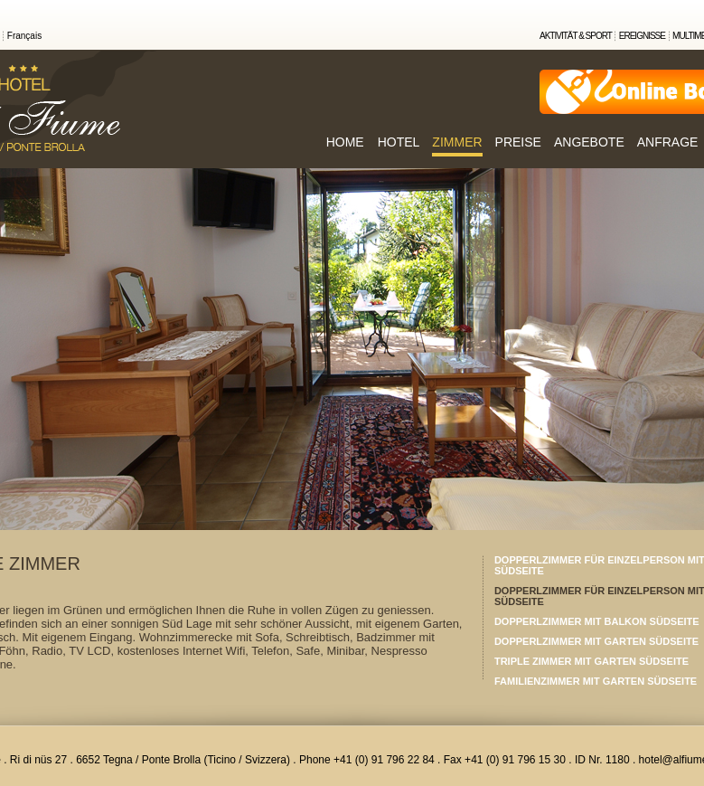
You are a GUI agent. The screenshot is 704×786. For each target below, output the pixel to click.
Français (24, 36)
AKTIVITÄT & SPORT (576, 36)
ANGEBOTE (589, 142)
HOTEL (399, 142)
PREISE (518, 142)
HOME (345, 142)
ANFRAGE (668, 142)
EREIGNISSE (642, 36)
